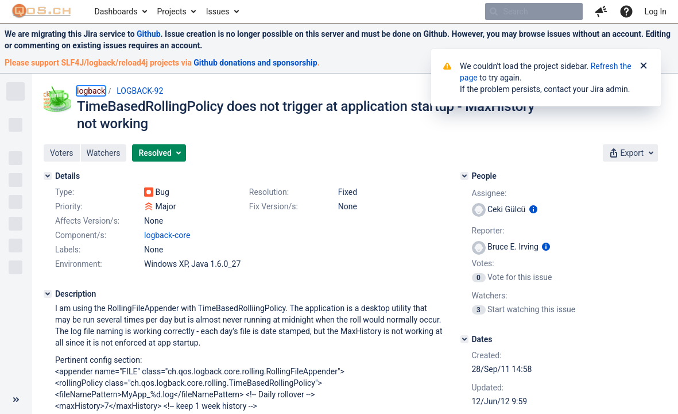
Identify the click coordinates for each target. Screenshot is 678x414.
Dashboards (116, 11)
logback (91, 90)
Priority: (69, 206)
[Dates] (464, 339)
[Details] (48, 176)
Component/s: (80, 235)
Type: (64, 192)
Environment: (78, 264)
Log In (656, 11)
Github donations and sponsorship (255, 62)
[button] (601, 11)
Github (149, 34)
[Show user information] (533, 209)
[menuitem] (120, 11)
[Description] (48, 294)
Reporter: (488, 230)
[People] (464, 176)
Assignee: (489, 193)
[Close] (643, 66)
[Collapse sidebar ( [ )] (16, 399)
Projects (171, 11)
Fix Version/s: (273, 206)
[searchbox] (534, 11)
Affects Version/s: (87, 220)
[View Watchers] (479, 309)
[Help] (626, 11)
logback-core (167, 235)
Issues (218, 11)
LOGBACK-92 (140, 90)
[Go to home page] (42, 11)
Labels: (67, 249)
